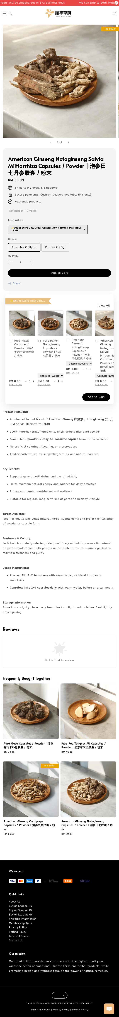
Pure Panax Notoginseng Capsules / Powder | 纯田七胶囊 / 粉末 (50, 348)
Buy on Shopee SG (20, 910)
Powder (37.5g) (55, 247)
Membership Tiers (20, 923)
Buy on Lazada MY (21, 914)
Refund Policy (17, 931)
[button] (4, 13)
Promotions (16, 220)
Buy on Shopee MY (20, 905)
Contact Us (16, 940)
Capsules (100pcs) (24, 247)
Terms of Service (19, 936)
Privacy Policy (18, 927)
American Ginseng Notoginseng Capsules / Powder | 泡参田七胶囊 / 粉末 (79, 349)
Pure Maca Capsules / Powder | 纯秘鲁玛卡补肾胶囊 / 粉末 (21, 348)
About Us (14, 901)
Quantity (13, 255)
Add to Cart (59, 272)
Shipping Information (22, 918)
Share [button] (14, 283)
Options (12, 239)
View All (104, 305)
